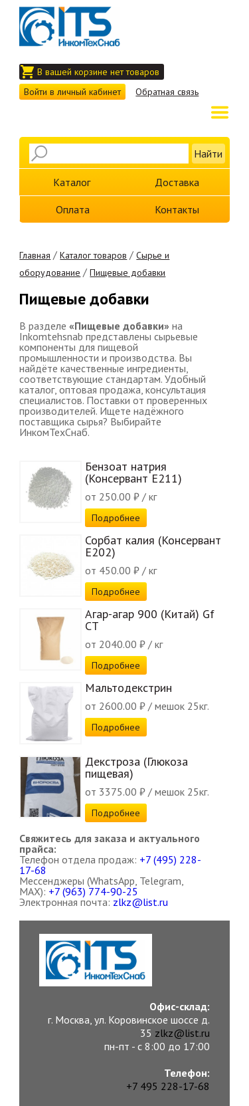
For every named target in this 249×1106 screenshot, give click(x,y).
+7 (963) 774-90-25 (93, 891)
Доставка (177, 182)
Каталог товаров (93, 255)
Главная (34, 255)
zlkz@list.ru (140, 902)
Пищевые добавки (127, 272)
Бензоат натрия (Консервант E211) (133, 472)
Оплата (73, 209)
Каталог (71, 182)
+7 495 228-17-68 (168, 1086)
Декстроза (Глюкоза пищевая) (136, 767)
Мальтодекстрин (128, 687)
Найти (208, 153)
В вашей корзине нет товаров (98, 72)
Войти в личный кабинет (72, 92)
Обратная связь (167, 92)
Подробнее (116, 518)
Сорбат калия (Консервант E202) (153, 546)
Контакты (177, 209)
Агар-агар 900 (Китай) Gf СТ (149, 619)
